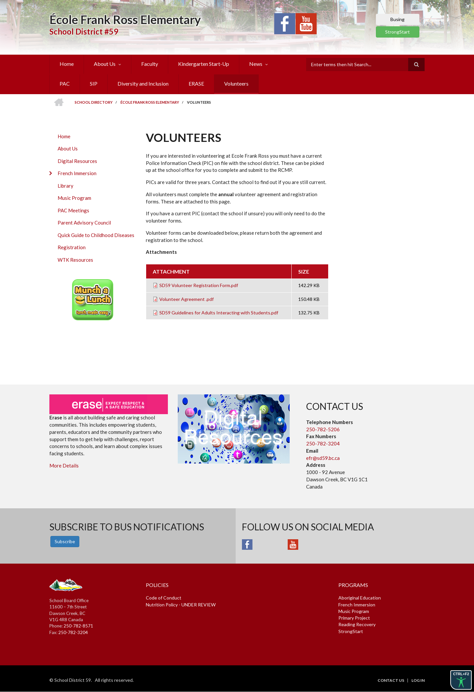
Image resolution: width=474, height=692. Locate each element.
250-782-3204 (323, 443)
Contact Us (391, 680)
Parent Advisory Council (84, 223)
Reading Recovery (357, 624)
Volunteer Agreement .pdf (186, 299)
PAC (65, 83)
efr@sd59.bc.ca (323, 458)
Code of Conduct (163, 597)
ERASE (196, 83)
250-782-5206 (323, 429)
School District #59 (83, 31)
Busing (397, 19)
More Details (64, 465)
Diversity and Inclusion (143, 83)
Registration (72, 247)
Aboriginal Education (359, 597)
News (255, 64)
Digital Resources (77, 161)
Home (67, 64)
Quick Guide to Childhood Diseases (96, 235)
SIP (93, 83)
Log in (418, 680)
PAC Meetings (73, 210)
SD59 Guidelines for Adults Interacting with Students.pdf (218, 312)
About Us (105, 64)
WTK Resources (75, 260)
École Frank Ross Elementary (125, 19)
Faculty (149, 64)
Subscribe (65, 541)
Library (65, 186)
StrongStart (397, 32)
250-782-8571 (78, 625)
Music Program (74, 198)
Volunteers (236, 83)
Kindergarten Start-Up (203, 64)
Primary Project (354, 618)
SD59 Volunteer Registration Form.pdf (198, 285)
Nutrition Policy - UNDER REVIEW (181, 604)
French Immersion (77, 173)
